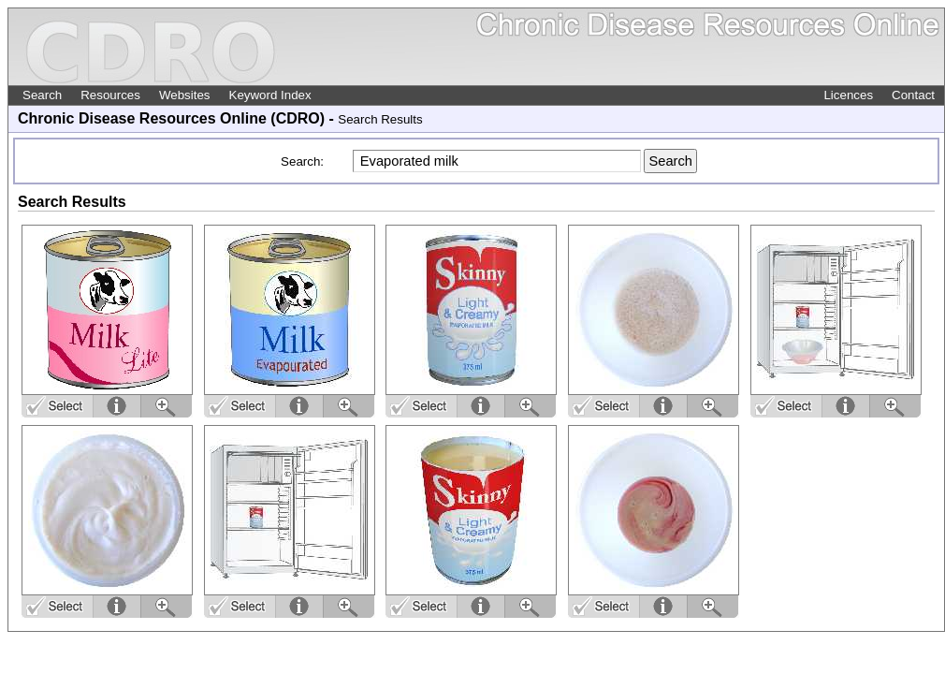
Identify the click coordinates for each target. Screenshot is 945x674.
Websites (185, 95)
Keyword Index (270, 95)
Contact (913, 95)
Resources (110, 95)
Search (42, 95)
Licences (848, 95)
